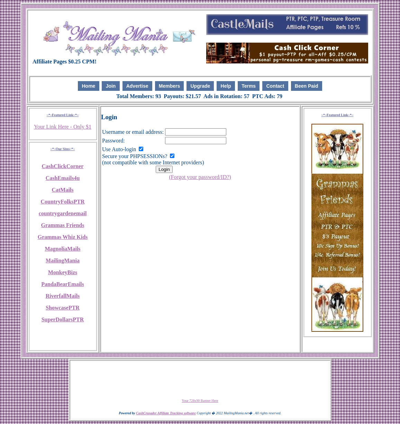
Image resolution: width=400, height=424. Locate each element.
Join (111, 86)
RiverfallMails (63, 296)
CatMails (62, 190)
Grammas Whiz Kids (63, 237)
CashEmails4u (63, 178)
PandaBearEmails (62, 284)
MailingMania (63, 260)
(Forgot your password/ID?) (200, 177)
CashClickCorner (63, 166)
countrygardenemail (63, 213)
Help (226, 86)
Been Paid (306, 86)
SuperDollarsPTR (63, 319)
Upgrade (200, 86)
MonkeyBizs (62, 272)
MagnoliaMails (62, 249)
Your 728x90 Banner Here (200, 401)
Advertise (137, 86)
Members (169, 86)
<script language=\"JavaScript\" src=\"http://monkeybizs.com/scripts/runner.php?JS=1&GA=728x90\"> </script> (200, 380)
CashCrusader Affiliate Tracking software (166, 413)
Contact (275, 86)
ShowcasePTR (63, 308)
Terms (249, 86)
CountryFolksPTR (62, 202)
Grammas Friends (62, 225)
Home (88, 86)
